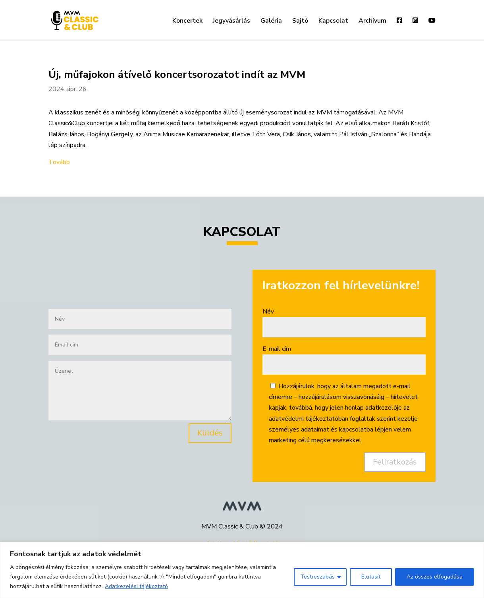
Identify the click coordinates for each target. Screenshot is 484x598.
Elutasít (370, 577)
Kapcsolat (333, 21)
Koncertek (187, 21)
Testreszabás (317, 577)
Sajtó (300, 21)
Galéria (271, 21)
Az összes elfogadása (435, 577)
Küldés (210, 433)
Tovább (59, 162)
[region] (242, 570)
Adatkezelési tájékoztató (136, 586)
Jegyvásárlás (231, 21)
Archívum (372, 21)
